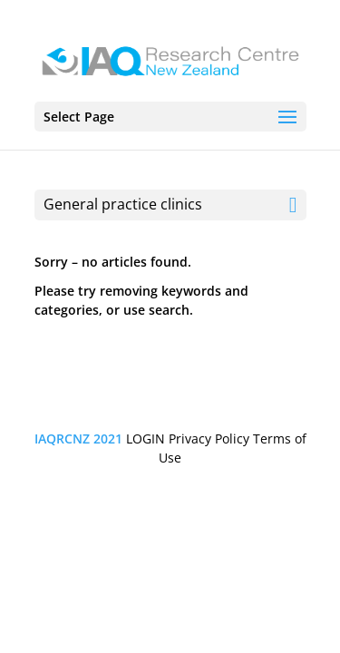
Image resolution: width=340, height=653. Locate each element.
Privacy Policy (209, 438)
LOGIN (145, 438)
